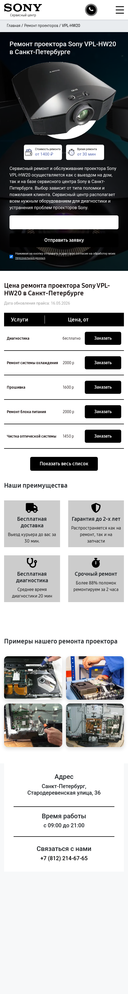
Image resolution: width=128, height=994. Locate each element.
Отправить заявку (64, 240)
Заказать (103, 338)
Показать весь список (64, 464)
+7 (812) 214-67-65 (64, 858)
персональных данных (30, 258)
